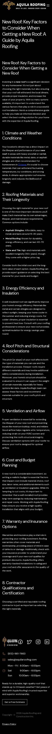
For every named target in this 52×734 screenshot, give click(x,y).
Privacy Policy (9, 724)
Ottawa (22, 164)
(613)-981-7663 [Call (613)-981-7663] (17, 653)
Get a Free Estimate (15, 702)
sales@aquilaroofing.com (22, 659)
